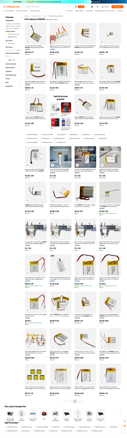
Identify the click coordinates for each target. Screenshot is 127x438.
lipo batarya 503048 (31, 142)
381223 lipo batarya (26, 427)
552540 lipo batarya (81, 431)
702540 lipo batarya (46, 142)
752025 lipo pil (113, 427)
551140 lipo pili (85, 134)
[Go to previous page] (64, 401)
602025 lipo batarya (59, 138)
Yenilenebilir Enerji (36, 16)
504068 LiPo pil (60, 142)
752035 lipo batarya (39, 431)
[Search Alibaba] (49, 7)
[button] (76, 7)
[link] (124, 421)
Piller (45, 16)
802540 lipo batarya (99, 134)
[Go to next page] (81, 401)
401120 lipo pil (55, 427)
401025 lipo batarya (74, 138)
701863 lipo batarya (88, 138)
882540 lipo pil (102, 138)
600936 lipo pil (52, 431)
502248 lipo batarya (96, 431)
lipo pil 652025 (60, 134)
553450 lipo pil (25, 431)
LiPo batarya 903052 (42, 427)
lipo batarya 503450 (47, 134)
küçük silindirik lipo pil (84, 427)
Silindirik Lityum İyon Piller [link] (56, 16)
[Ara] (81, 6)
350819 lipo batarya (99, 427)
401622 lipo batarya (31, 138)
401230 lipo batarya (11, 431)
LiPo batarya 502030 (31, 134)
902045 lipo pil (44, 138)
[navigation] (13, 209)
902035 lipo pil (73, 134)
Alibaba (26, 16)
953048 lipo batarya (66, 431)
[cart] (97, 7)
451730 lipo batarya (69, 427)
